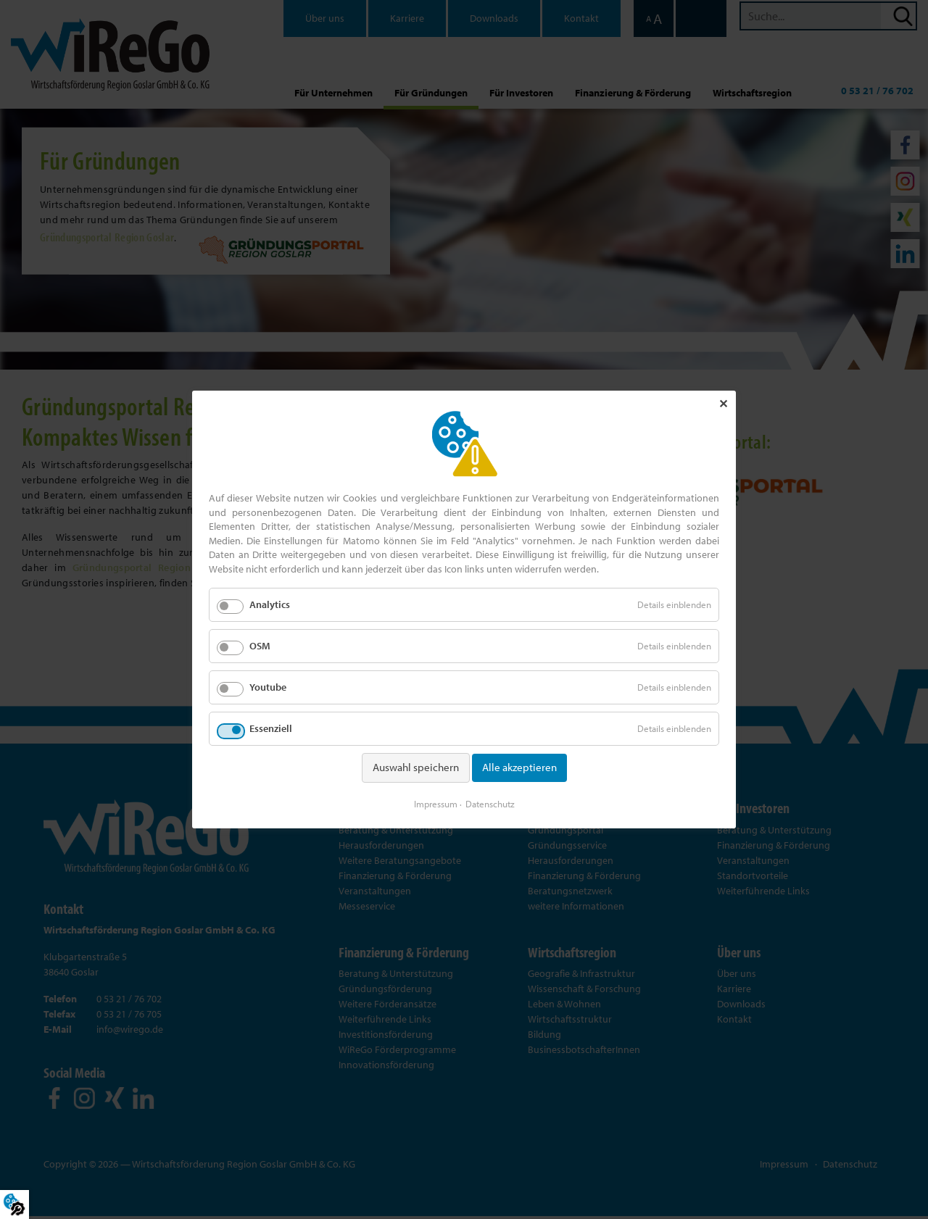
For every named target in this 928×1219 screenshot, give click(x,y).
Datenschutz (490, 803)
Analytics (269, 604)
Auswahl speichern (416, 768)
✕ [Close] (723, 404)
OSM (259, 645)
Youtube (267, 687)
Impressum (435, 803)
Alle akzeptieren (519, 768)
